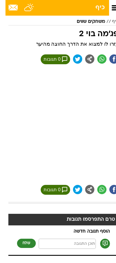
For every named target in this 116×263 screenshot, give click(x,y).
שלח (21, 243)
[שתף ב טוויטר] (72, 59)
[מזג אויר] (24, 7)
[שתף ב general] (84, 59)
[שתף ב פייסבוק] (108, 59)
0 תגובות (50, 59)
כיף (94, 8)
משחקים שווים (85, 21)
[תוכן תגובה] (61, 244)
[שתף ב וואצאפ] (96, 59)
